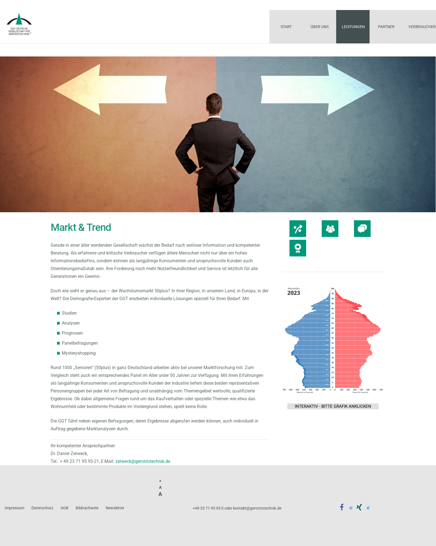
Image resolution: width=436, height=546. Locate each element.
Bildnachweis (87, 508)
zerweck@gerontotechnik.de (142, 461)
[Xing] (361, 508)
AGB (64, 508)
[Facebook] (343, 508)
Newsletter (115, 508)
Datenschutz (42, 508)
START (11, 50)
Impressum (14, 508)
